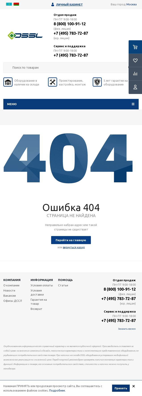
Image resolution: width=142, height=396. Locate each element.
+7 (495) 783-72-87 (71, 33)
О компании (11, 285)
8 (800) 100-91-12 (70, 23)
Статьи (63, 285)
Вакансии (9, 295)
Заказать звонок (127, 329)
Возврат (36, 308)
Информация (42, 279)
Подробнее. (57, 391)
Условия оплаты (42, 285)
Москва (131, 4)
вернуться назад (74, 247)
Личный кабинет (69, 4)
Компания (12, 279)
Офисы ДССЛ (12, 300)
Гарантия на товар (39, 301)
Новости (9, 290)
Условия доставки (37, 292)
